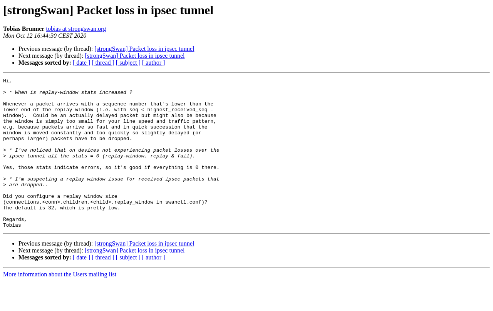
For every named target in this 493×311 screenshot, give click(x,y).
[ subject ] (128, 62)
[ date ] (81, 62)
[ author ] (153, 62)
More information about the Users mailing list (59, 304)
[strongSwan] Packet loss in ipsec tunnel (144, 48)
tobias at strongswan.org (76, 28)
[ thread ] (103, 62)
